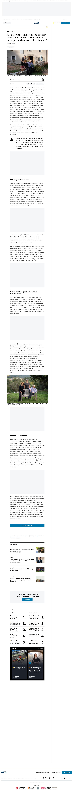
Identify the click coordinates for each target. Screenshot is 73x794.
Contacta (34, 778)
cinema (27, 535)
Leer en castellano (10, 47)
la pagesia (18, 538)
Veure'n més (40, 648)
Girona (11, 547)
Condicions (40, 782)
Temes (14, 778)
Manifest (3, 778)
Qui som (6, 778)
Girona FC (15, 567)
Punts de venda (21, 778)
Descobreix (14, 648)
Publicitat (27, 778)
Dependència (41, 535)
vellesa (31, 535)
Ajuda (30, 778)
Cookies (43, 782)
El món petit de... (14, 535)
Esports (11, 567)
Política (11, 557)
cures (36, 535)
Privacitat (35, 782)
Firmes (10, 778)
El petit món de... (21, 535)
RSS (17, 778)
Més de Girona (13, 544)
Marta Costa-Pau (13, 79)
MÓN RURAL (12, 538)
